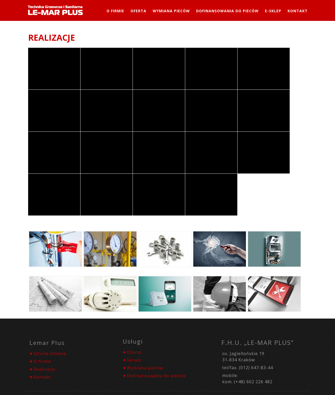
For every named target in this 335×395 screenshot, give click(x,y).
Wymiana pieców (145, 368)
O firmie (115, 10)
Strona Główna (50, 353)
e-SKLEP (273, 10)
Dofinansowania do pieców (227, 10)
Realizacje (44, 369)
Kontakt (298, 10)
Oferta (138, 10)
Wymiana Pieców (171, 10)
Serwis (134, 360)
